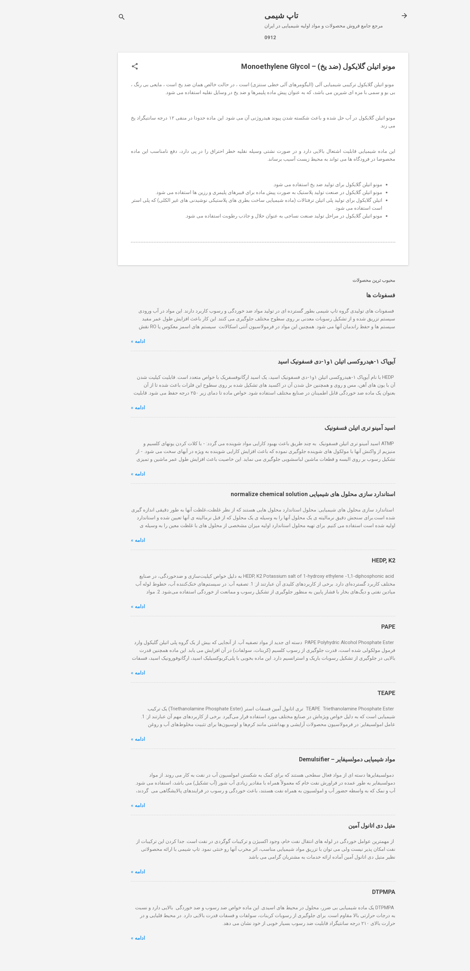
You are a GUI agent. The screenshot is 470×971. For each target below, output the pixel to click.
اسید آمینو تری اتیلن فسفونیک (331, 427)
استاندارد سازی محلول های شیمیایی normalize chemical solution (285, 494)
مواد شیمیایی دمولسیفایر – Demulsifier (319, 759)
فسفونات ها (352, 295)
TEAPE (358, 692)
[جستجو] (94, 18)
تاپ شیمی (253, 15)
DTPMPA (355, 891)
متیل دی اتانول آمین (343, 825)
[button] (107, 67)
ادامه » (110, 341)
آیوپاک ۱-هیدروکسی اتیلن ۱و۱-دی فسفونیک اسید (308, 361)
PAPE (360, 626)
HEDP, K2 (355, 560)
